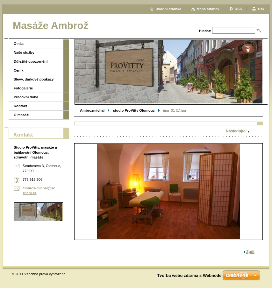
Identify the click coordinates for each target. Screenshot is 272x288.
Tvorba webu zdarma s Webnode (189, 275)
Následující (236, 131)
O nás (19, 44)
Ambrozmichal (92, 110)
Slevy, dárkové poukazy (34, 79)
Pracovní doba (26, 97)
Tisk (260, 9)
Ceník (18, 70)
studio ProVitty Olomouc (134, 110)
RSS (238, 9)
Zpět (250, 251)
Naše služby (24, 52)
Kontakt (20, 106)
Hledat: (205, 31)
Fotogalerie (23, 88)
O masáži (21, 115)
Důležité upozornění (30, 61)
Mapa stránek (208, 9)
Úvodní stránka (168, 9)
